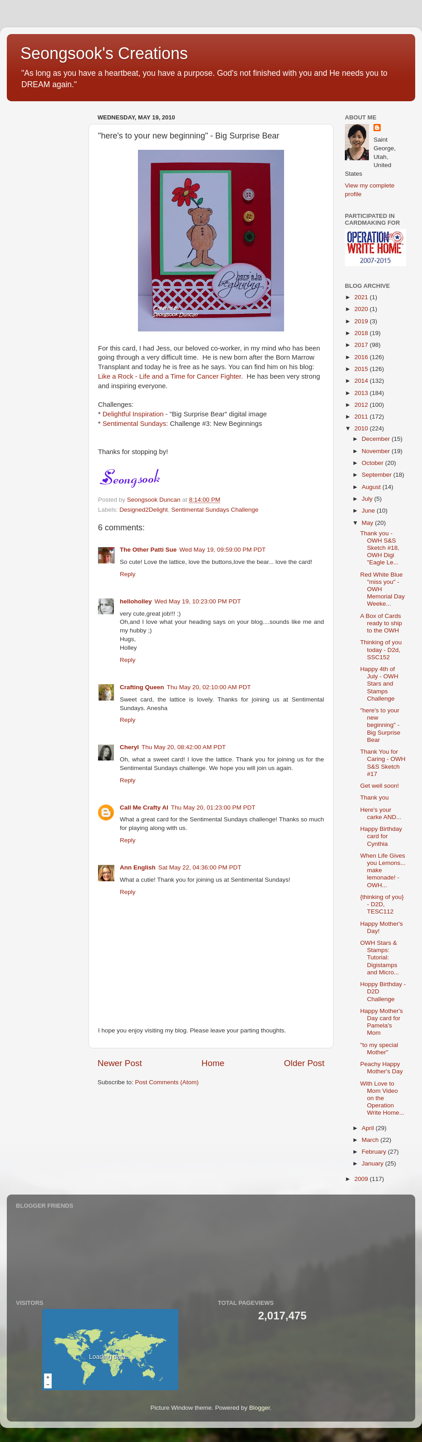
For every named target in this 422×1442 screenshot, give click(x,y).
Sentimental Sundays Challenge (214, 509)
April (369, 1128)
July (368, 498)
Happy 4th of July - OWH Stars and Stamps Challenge (379, 684)
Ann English (138, 867)
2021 (362, 297)
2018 (362, 333)
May (368, 522)
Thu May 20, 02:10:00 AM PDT (209, 687)
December (377, 438)
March (371, 1139)
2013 (362, 393)
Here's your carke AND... (381, 813)
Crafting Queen (142, 687)
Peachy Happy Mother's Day (381, 1068)
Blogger (259, 1407)
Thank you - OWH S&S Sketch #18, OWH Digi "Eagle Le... (379, 548)
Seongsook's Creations (104, 53)
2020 (362, 309)
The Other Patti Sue (148, 549)
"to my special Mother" (379, 1049)
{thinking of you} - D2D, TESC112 (382, 904)
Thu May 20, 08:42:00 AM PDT (184, 747)
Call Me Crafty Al (144, 807)
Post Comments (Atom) (167, 1082)
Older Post (304, 1063)
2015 (362, 368)
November (377, 451)
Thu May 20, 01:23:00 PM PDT (213, 807)
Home (212, 1063)
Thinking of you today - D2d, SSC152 (381, 649)
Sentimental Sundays (134, 423)
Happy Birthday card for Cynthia (381, 836)
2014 (362, 380)
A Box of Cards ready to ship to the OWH (381, 623)
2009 (362, 1178)
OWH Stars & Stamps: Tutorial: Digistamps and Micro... (379, 957)
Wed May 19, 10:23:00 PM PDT (198, 601)
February (375, 1151)
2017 (362, 344)
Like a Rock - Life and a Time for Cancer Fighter (169, 376)
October (373, 462)
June (369, 510)
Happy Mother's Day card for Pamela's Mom (381, 1022)
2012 (362, 404)
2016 (362, 357)
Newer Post (120, 1063)
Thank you (374, 797)
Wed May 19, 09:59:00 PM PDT (222, 549)
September (377, 474)
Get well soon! (379, 785)
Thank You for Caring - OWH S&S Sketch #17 (383, 762)
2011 (362, 416)
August (372, 487)
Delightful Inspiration (133, 414)
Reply (128, 574)
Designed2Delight (143, 509)
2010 (362, 428)
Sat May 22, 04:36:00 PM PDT (199, 867)
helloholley (136, 601)
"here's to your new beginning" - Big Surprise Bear (380, 725)
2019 (362, 321)
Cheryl (129, 747)
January (373, 1163)
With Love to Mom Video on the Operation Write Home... (382, 1098)
